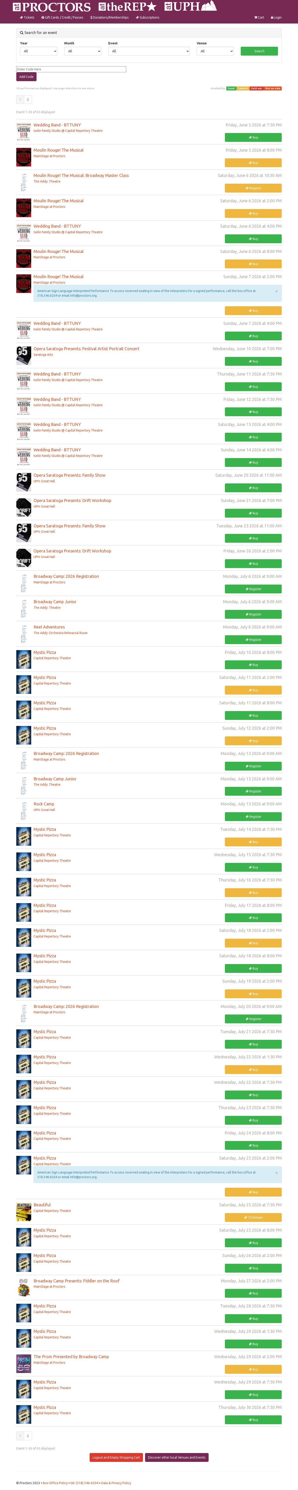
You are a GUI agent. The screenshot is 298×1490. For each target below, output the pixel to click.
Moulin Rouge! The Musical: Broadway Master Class (81, 175)
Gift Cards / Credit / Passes (62, 17)
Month (69, 43)
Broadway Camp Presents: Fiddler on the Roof (77, 1280)
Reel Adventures (49, 627)
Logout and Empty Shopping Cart (116, 1457)
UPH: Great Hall (44, 481)
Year (23, 43)
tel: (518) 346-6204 (85, 1483)
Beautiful (42, 1204)
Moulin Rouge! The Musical (59, 150)
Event (113, 43)
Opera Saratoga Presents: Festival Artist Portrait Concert (86, 348)
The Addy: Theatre (47, 181)
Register (253, 188)
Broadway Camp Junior (55, 601)
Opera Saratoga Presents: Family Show (69, 475)
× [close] (276, 291)
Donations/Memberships (109, 17)
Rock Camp (44, 804)
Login (276, 17)
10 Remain (253, 1217)
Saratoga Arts (43, 354)
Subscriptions (147, 17)
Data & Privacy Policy (116, 1483)
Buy (253, 137)
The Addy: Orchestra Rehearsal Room (61, 633)
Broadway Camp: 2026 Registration (66, 576)
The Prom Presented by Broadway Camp (71, 1356)
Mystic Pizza (45, 652)
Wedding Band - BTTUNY (57, 125)
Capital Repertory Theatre (52, 658)
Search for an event (38, 32)
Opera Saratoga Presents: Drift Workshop (72, 500)
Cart (259, 17)
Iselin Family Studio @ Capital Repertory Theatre (68, 131)
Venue (202, 43)
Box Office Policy (55, 1483)
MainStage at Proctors (49, 156)
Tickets (27, 17)
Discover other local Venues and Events (177, 1457)
